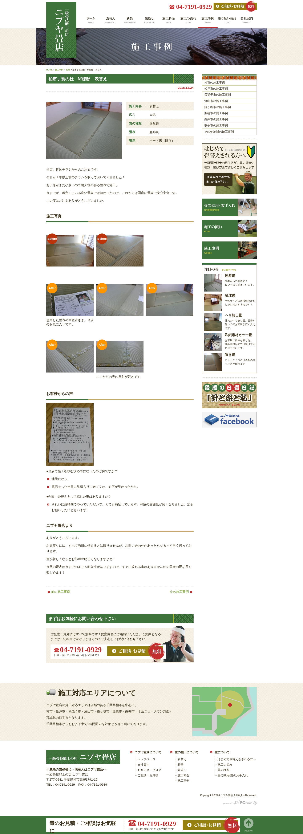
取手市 (63, 717)
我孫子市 (74, 711)
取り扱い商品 (227, 21)
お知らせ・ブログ (149, 770)
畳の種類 (223, 770)
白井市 (130, 711)
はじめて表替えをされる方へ (237, 759)
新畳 (129, 21)
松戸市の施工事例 (216, 88)
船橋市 (117, 711)
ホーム (90, 21)
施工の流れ (188, 21)
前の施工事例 (60, 591)
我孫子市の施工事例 (217, 94)
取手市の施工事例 (216, 125)
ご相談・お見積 (148, 775)
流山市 (89, 711)
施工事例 (208, 21)
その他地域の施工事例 (219, 131)
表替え (110, 21)
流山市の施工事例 (216, 101)
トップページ (146, 759)
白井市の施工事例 (216, 119)
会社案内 (247, 21)
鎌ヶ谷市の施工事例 (217, 107)
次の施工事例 (179, 591)
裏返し (149, 21)
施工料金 (168, 21)
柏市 (49, 711)
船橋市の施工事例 (216, 113)
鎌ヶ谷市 (103, 711)
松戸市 (60, 711)
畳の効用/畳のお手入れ (233, 775)
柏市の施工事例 (214, 82)
